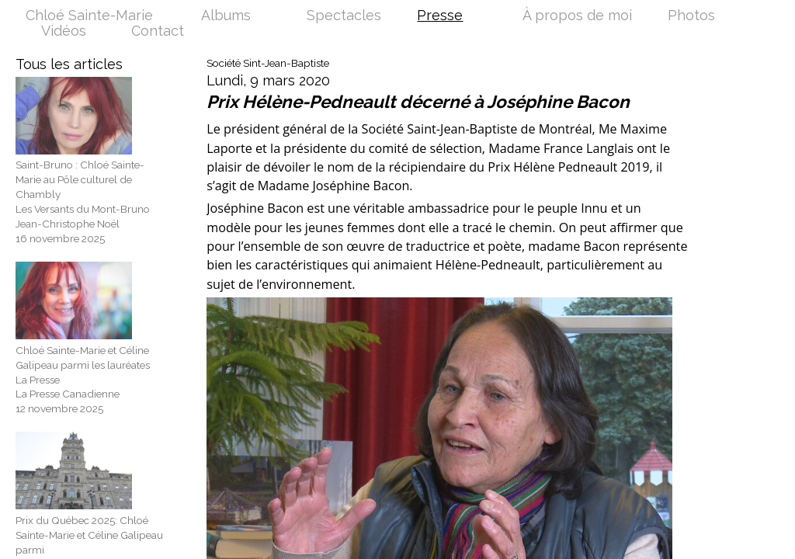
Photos (691, 16)
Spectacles (344, 16)
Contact (157, 32)
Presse (440, 16)
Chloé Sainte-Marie (89, 16)
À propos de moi (577, 16)
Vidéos (63, 32)
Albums (226, 16)
